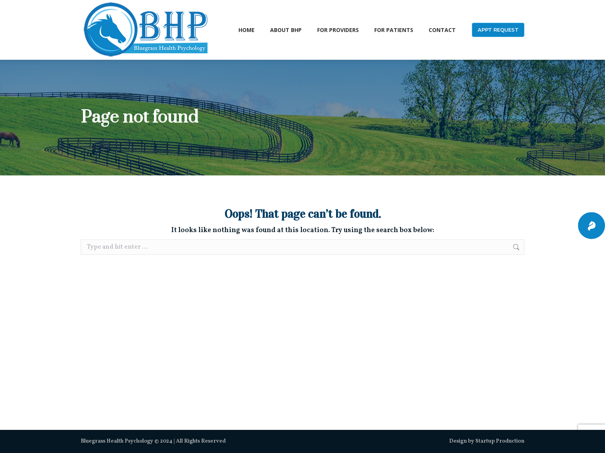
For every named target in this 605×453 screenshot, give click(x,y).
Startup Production (499, 441)
